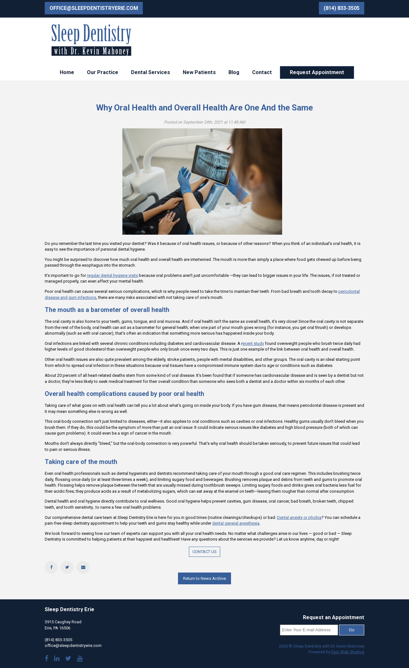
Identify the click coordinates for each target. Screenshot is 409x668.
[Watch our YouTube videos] (79, 659)
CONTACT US (204, 551)
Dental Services (150, 72)
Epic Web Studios (347, 651)
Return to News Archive (204, 578)
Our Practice (102, 72)
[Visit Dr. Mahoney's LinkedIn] (56, 659)
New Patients (199, 72)
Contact (262, 72)
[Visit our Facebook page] (46, 659)
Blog (233, 72)
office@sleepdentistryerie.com (94, 8)
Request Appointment (317, 72)
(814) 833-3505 (341, 8)
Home (67, 72)
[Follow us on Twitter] (68, 659)
